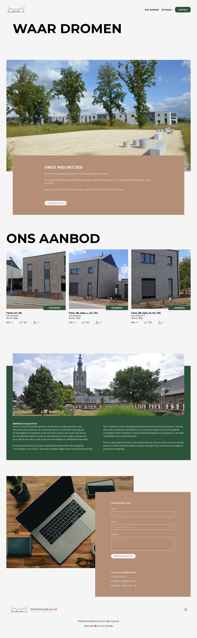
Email (113, 521)
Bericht (114, 534)
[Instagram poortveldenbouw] (185, 609)
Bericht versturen (123, 556)
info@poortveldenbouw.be (123, 581)
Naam (113, 509)
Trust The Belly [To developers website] (106, 626)
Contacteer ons (55, 203)
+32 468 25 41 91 (118, 576)
